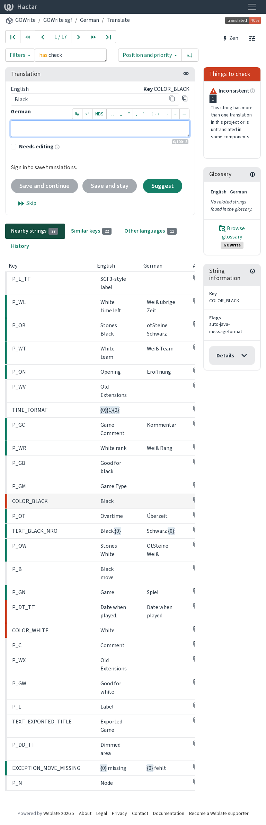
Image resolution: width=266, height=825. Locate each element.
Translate (118, 20)
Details (225, 355)
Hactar (20, 6)
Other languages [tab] (150, 231)
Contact (140, 813)
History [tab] (20, 246)
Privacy (119, 813)
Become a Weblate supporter (219, 813)
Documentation (168, 813)
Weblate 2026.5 (58, 813)
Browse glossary (232, 237)
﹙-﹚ (155, 114)
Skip (26, 203)
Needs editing (36, 146)
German (89, 20)
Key (148, 89)
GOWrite (25, 20)
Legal (101, 813)
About (85, 813)
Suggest (162, 186)
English (20, 89)
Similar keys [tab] (91, 231)
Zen (230, 38)
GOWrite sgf (57, 20)
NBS (99, 114)
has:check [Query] (71, 55)
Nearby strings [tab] (34, 231)
